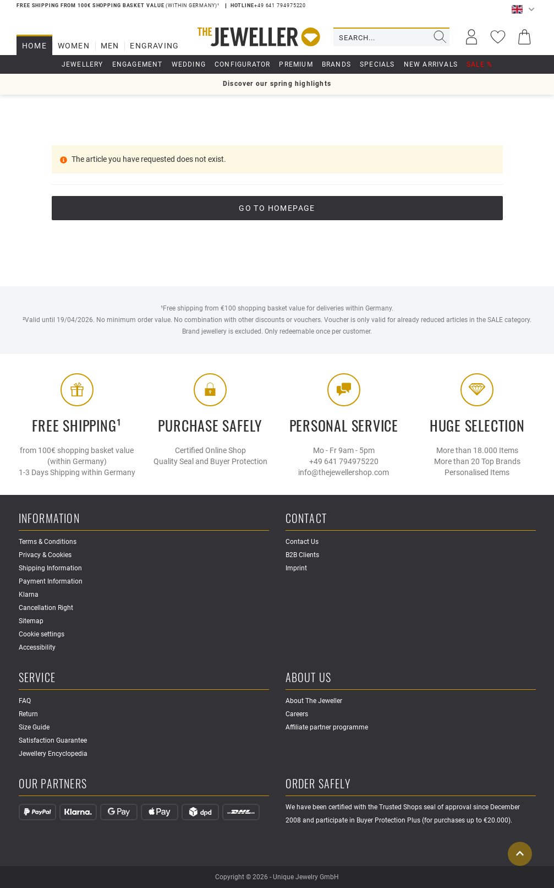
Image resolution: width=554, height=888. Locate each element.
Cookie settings (41, 634)
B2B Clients (302, 555)
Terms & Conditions (47, 542)
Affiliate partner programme (327, 727)
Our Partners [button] (53, 784)
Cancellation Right (46, 608)
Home (34, 45)
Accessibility (37, 647)
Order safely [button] (318, 784)
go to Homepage (277, 208)
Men (110, 45)
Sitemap (31, 621)
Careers (297, 714)
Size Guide (34, 727)
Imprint (296, 568)
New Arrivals (431, 64)
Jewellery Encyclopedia (53, 754)
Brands (336, 64)
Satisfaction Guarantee (53, 740)
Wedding (189, 64)
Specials (377, 64)
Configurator (242, 64)
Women (74, 45)
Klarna (29, 594)
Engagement (137, 64)
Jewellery (82, 64)
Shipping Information (50, 568)
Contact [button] (306, 518)
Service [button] (37, 678)
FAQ (25, 701)
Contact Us (302, 542)
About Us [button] (309, 678)
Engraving (154, 45)
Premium (295, 64)
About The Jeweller (314, 701)
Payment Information (51, 581)
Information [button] (49, 518)
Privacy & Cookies (45, 555)
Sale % (479, 64)
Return (28, 714)
